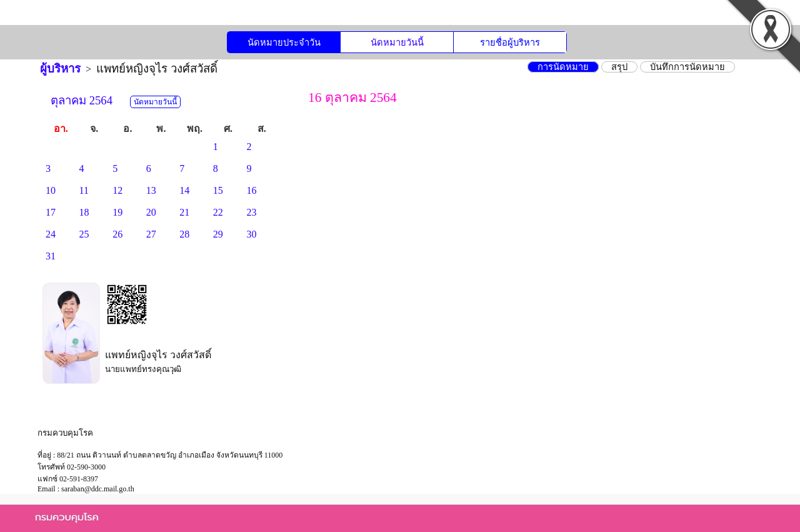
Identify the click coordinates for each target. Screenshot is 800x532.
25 (84, 234)
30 (251, 234)
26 (117, 234)
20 (151, 212)
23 (251, 212)
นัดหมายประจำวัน (284, 43)
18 (84, 212)
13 (151, 190)
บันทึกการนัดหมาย (687, 67)
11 (84, 190)
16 (251, 190)
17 (51, 212)
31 (51, 256)
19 (117, 212)
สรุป (619, 67)
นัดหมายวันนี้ (397, 43)
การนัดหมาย (563, 67)
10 (51, 190)
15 (218, 190)
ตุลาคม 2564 (81, 100)
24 (51, 234)
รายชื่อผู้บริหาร (510, 43)
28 (184, 234)
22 (218, 212)
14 (184, 190)
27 (151, 234)
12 (117, 190)
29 (218, 234)
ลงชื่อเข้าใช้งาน (659, 17)
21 (184, 212)
